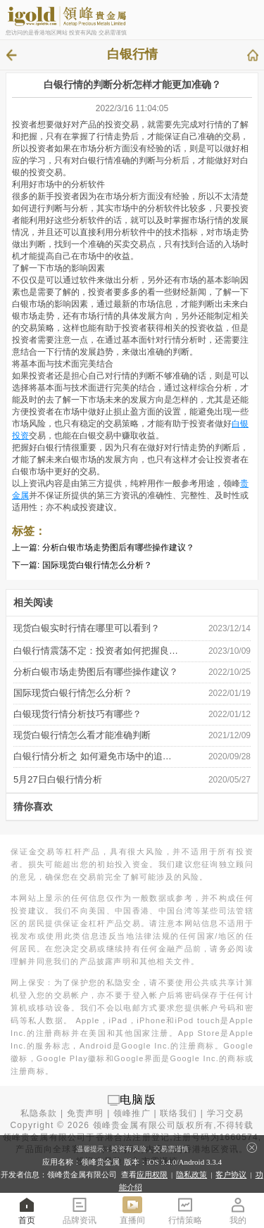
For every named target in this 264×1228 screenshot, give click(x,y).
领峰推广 (132, 1113)
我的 (238, 1210)
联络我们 (178, 1113)
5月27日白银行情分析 (57, 779)
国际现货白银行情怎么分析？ (97, 565)
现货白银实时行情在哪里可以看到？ (86, 628)
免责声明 (85, 1113)
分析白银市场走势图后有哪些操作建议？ (118, 547)
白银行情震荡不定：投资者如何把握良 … (96, 650)
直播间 (132, 1210)
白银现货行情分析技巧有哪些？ (77, 714)
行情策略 (185, 1210)
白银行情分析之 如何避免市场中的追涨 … (96, 756)
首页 (27, 1210)
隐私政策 (191, 1174)
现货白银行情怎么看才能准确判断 (82, 735)
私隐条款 (39, 1113)
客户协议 (230, 1174)
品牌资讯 (79, 1210)
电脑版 (138, 1100)
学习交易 (225, 1113)
